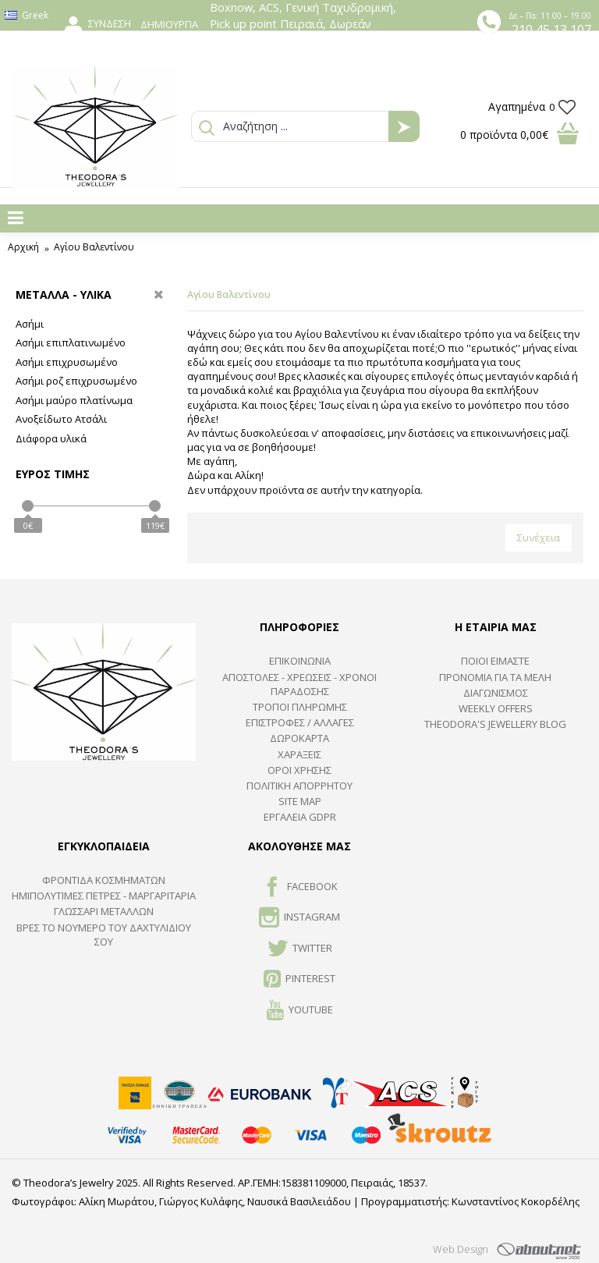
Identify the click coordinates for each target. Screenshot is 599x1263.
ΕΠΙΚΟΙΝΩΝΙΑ (300, 661)
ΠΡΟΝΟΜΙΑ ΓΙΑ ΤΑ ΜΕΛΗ (495, 677)
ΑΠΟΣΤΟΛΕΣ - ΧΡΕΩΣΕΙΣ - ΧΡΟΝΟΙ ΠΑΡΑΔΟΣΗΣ (299, 684)
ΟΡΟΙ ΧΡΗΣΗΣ (299, 770)
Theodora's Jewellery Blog (495, 724)
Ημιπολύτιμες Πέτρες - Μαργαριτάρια (104, 896)
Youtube (300, 1011)
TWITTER (300, 949)
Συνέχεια (538, 537)
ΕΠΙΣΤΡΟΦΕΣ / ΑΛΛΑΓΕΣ (300, 722)
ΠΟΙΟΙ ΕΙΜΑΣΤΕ (495, 661)
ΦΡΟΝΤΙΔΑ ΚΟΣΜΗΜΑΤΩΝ (103, 880)
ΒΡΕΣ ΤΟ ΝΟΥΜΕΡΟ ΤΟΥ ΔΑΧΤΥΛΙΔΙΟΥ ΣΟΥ (103, 935)
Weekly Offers (496, 708)
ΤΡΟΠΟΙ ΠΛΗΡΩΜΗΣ (300, 707)
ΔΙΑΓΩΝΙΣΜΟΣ (495, 693)
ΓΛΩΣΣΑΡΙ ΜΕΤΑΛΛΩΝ (104, 911)
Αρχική (23, 247)
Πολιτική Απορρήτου (299, 786)
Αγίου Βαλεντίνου (94, 247)
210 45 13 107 (551, 29)
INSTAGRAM (299, 918)
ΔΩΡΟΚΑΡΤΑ (299, 738)
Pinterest (299, 980)
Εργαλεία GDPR (300, 817)
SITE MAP (299, 801)
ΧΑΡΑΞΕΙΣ (299, 754)
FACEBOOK (300, 888)
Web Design (460, 1249)
